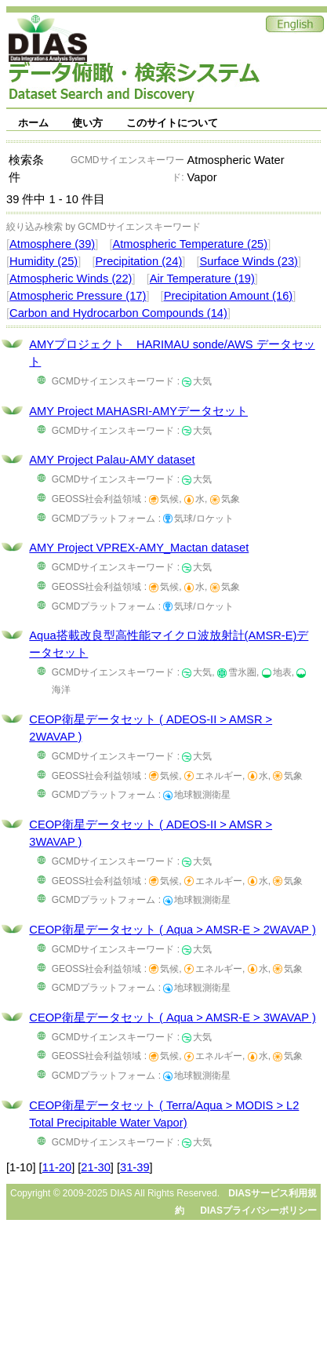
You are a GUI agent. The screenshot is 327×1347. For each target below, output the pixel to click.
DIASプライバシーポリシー (258, 1210)
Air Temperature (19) (202, 278)
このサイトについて (172, 123)
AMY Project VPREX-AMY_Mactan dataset (139, 547)
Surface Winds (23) (249, 261)
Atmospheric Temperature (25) (189, 244)
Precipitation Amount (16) (228, 295)
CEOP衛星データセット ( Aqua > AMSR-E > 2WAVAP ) (172, 929)
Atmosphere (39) (52, 244)
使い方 (87, 123)
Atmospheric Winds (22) (70, 278)
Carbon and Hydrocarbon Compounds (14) (118, 313)
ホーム (33, 123)
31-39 (135, 1167)
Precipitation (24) (138, 261)
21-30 (96, 1167)
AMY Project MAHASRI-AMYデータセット (138, 411)
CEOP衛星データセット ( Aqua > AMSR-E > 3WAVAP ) (172, 1017)
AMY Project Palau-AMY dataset (111, 459)
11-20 (57, 1167)
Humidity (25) (43, 261)
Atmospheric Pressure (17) (77, 295)
